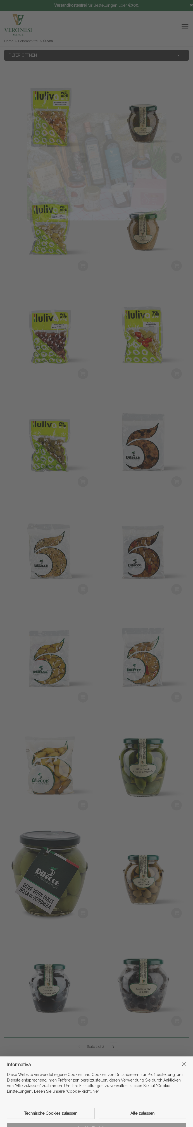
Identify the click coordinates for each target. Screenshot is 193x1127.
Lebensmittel (28, 41)
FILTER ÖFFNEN (22, 55)
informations (96, 1076)
